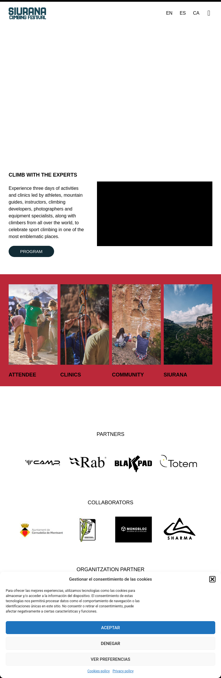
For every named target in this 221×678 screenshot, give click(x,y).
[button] (212, 579)
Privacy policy (123, 671)
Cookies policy (98, 671)
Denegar (110, 643)
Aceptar (110, 627)
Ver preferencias (110, 659)
